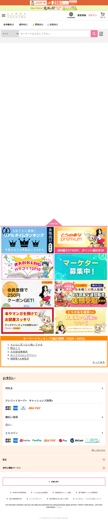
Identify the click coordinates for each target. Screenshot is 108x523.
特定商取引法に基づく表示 (58, 500)
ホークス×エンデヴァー (23, 356)
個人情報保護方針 (15, 500)
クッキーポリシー (35, 500)
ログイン (90, 15)
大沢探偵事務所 (19, 352)
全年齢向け (9, 25)
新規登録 (78, 15)
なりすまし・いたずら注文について (88, 500)
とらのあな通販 (8, 46)
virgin (76, 173)
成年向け (23, 25)
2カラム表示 (97, 108)
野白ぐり (15, 349)
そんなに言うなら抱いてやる (26, 345)
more (60, 508)
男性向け (38, 25)
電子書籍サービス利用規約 (88, 494)
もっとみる (98, 363)
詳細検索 (101, 34)
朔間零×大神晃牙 (19, 359)
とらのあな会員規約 (41, 494)
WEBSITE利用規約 (19, 494)
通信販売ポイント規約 (63, 494)
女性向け (53, 25)
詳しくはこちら (98, 451)
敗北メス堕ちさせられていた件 (87, 65)
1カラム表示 (103, 108)
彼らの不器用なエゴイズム (51, 173)
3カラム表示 (91, 108)
